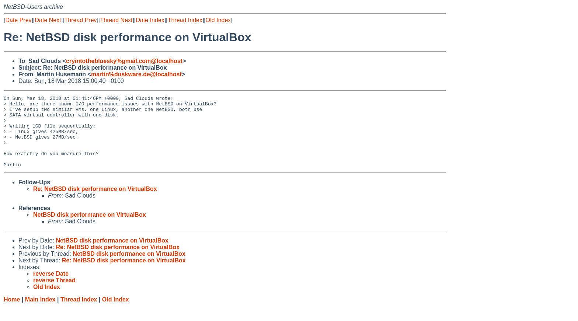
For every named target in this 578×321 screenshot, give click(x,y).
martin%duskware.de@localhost (136, 74)
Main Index (40, 314)
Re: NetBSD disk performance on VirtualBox (95, 203)
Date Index (150, 20)
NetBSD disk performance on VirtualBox (89, 229)
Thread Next (116, 20)
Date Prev (18, 20)
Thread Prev (81, 20)
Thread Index (185, 20)
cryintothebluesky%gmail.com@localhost (124, 61)
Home (12, 314)
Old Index (218, 20)
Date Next (48, 20)
